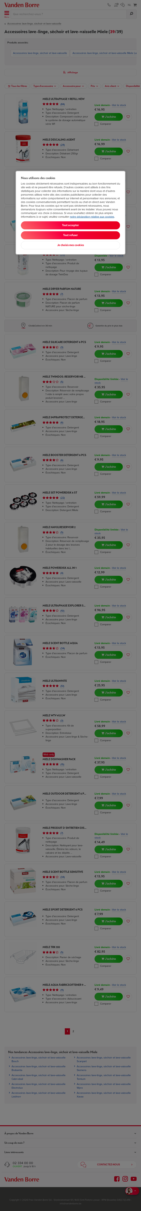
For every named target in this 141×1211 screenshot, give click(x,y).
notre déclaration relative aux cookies (92, 217)
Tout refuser (70, 235)
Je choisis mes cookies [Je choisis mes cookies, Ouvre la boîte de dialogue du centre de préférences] (70, 245)
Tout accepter (70, 225)
